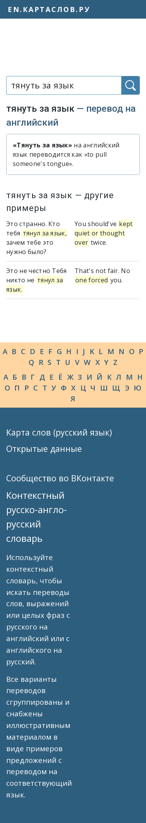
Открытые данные (44, 448)
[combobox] (63, 85)
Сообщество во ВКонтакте (60, 478)
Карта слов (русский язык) (59, 432)
